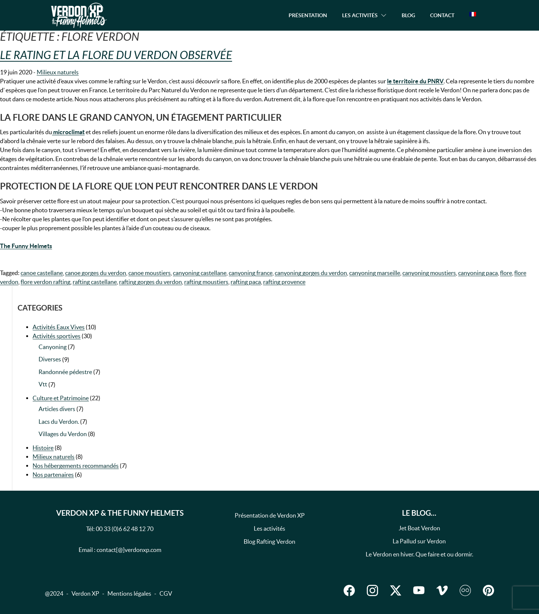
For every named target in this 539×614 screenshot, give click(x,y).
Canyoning (53, 346)
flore (506, 272)
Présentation (308, 15)
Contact (442, 15)
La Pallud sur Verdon (419, 541)
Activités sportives (56, 336)
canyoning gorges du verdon (311, 272)
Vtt (43, 384)
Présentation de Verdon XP (270, 515)
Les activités (269, 528)
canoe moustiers (149, 272)
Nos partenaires (53, 474)
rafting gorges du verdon (150, 281)
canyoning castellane (199, 272)
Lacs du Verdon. (59, 421)
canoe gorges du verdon (95, 272)
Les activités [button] (360, 15)
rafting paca (246, 281)
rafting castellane (95, 281)
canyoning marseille (374, 272)
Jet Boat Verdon (419, 528)
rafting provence (284, 281)
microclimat (68, 132)
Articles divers (57, 408)
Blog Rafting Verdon (269, 541)
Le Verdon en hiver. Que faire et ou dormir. (419, 554)
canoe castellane (42, 272)
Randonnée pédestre (65, 371)
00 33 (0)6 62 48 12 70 (124, 528)
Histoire (43, 447)
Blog (408, 15)
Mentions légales (129, 593)
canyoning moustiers (429, 272)
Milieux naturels (58, 72)
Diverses (50, 359)
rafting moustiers (206, 281)
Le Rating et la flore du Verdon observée (116, 55)
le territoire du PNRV (415, 81)
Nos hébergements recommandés (76, 465)
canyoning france (250, 272)
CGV (165, 593)
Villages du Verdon (63, 434)
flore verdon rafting (45, 281)
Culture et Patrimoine (61, 398)
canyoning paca (478, 272)
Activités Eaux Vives (59, 327)
